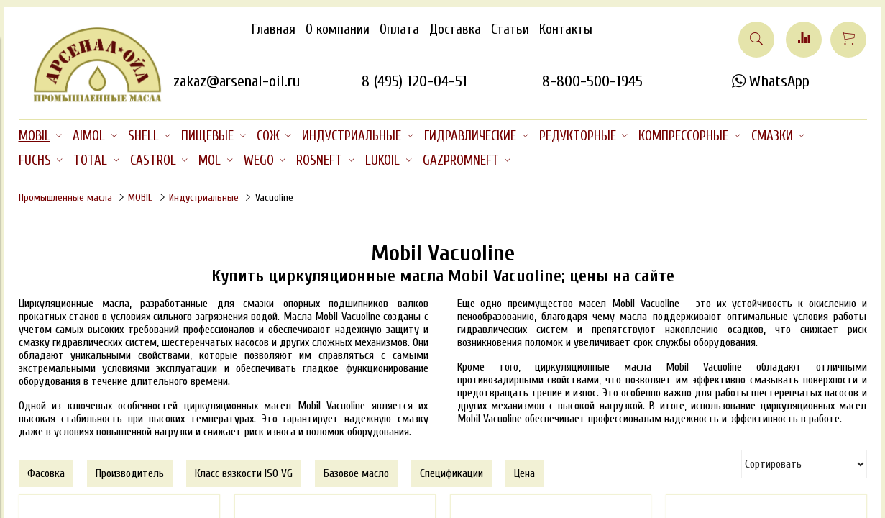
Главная (273, 29)
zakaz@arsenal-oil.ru (236, 81)
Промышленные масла (65, 197)
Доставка (455, 29)
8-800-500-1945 (592, 81)
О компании (338, 29)
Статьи (510, 29)
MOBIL (140, 197)
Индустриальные (204, 197)
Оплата (399, 29)
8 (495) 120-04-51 (414, 81)
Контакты (565, 29)
